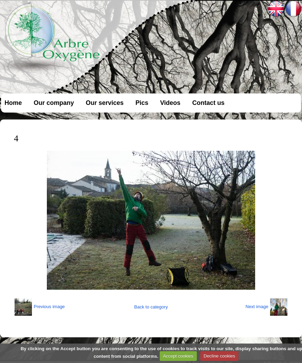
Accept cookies (178, 355)
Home (13, 102)
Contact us (208, 102)
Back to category (151, 307)
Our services (105, 102)
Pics (141, 102)
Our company (54, 102)
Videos (170, 102)
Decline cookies (219, 355)
